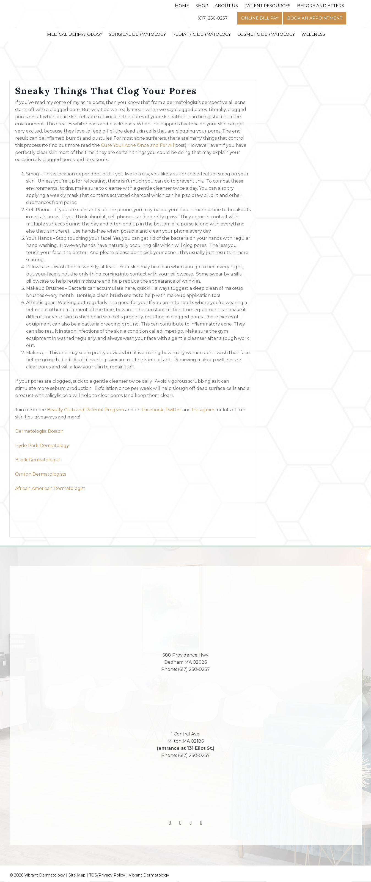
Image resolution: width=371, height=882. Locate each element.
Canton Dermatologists (40, 475)
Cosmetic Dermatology (266, 34)
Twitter (173, 411)
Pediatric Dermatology (201, 34)
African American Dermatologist (50, 489)
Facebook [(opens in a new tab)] (152, 411)
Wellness (313, 34)
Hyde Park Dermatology (42, 446)
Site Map (77, 875)
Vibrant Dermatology (149, 875)
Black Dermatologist (37, 461)
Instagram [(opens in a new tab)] (203, 411)
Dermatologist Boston (39, 432)
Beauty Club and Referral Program (85, 411)
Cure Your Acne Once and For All (137, 146)
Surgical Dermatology (137, 34)
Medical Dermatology (74, 34)
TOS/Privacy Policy (107, 875)
